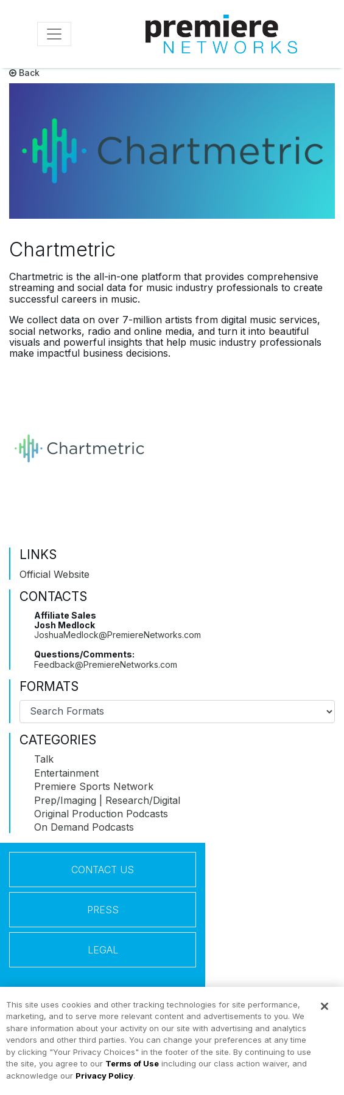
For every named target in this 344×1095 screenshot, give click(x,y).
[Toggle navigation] (54, 34)
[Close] (324, 1011)
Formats (49, 686)
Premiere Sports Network (93, 786)
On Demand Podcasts (84, 827)
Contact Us (102, 869)
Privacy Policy (104, 1080)
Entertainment (66, 773)
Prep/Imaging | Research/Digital (107, 800)
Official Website (54, 574)
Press (103, 910)
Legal (103, 950)
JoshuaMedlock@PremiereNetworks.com (117, 635)
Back (24, 72)
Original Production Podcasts (101, 814)
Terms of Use (132, 1068)
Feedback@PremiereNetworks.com (105, 664)
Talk (44, 759)
